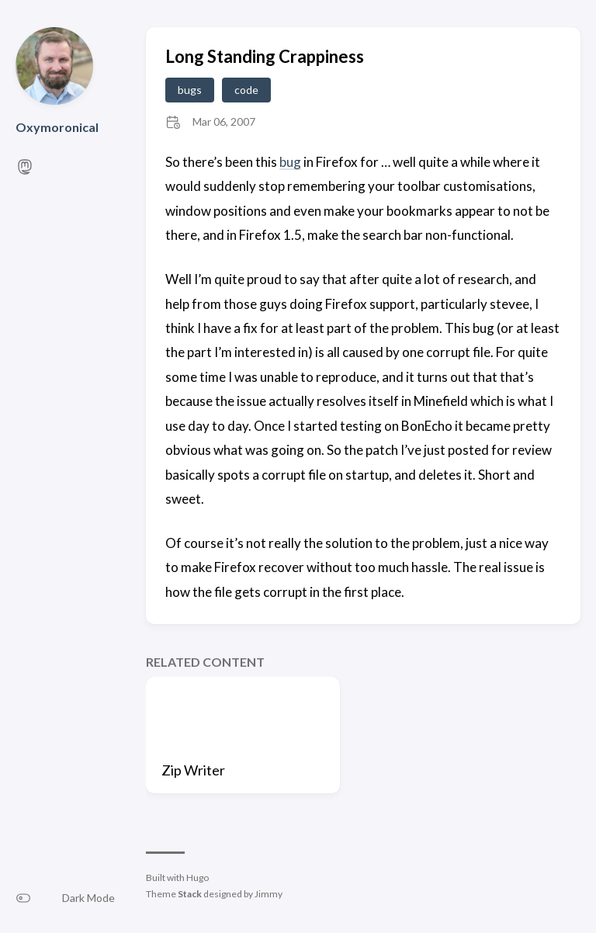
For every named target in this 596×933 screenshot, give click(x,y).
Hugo (197, 877)
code (246, 89)
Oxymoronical (57, 127)
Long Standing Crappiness (264, 56)
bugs (190, 89)
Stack (190, 894)
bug (290, 162)
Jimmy (268, 894)
